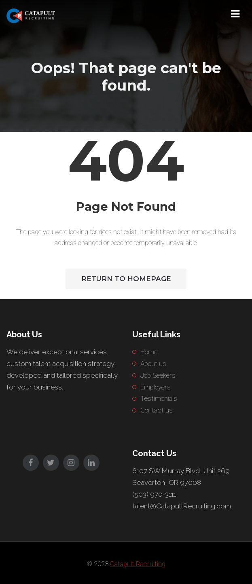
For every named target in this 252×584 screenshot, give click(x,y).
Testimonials (158, 398)
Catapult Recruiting (137, 564)
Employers (155, 387)
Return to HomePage (126, 279)
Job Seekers (158, 375)
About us (153, 364)
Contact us (156, 410)
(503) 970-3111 (154, 494)
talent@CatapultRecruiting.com (181, 506)
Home (148, 352)
